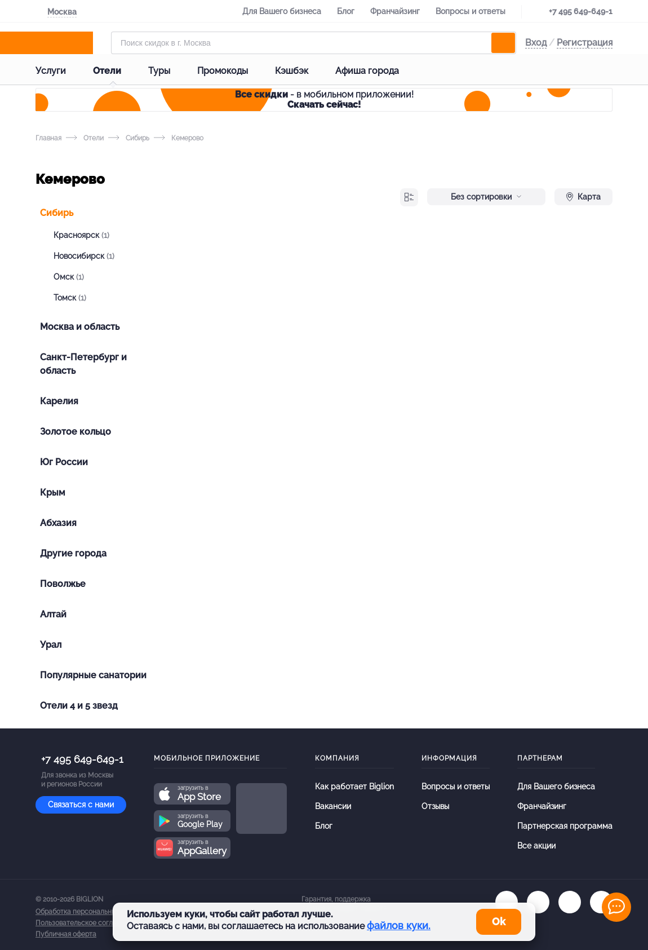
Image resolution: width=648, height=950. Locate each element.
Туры (168, 70)
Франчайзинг (395, 11)
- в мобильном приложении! (324, 99)
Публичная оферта (65, 934)
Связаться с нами (81, 804)
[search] (503, 43)
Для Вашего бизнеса (281, 11)
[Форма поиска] (313, 43)
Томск (70, 297)
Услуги (59, 70)
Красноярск (81, 235)
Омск (69, 276)
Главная (48, 138)
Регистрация (585, 42)
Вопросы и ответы (470, 11)
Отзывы (435, 806)
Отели (116, 70)
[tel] (569, 902)
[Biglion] (68, 43)
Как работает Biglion (354, 786)
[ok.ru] (538, 902)
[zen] (601, 902)
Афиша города (376, 70)
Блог (345, 11)
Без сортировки (486, 196)
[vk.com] (506, 902)
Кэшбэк (300, 70)
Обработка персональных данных (90, 912)
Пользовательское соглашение (86, 923)
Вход (536, 42)
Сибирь (128, 138)
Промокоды (231, 70)
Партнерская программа (565, 825)
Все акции (536, 845)
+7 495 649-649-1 (581, 11)
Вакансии (333, 806)
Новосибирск (84, 255)
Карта (583, 196)
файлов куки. (398, 925)
